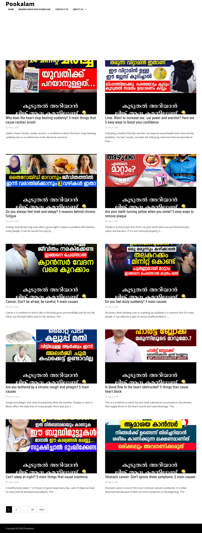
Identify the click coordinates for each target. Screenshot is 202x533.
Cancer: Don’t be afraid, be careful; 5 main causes (42, 302)
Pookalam (29, 528)
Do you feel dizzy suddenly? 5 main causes (136, 302)
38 (32, 509)
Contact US (61, 9)
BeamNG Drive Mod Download (35, 9)
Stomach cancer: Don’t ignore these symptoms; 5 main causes (150, 477)
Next (42, 509)
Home (11, 9)
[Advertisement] (101, 32)
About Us (78, 9)
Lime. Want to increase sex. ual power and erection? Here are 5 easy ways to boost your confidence (149, 120)
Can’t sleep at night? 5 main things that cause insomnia (47, 477)
